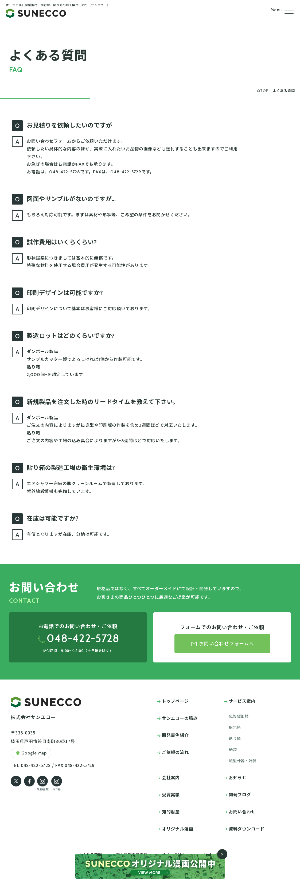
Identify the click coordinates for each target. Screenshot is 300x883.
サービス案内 (242, 701)
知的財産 (171, 811)
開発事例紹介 (175, 735)
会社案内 (171, 777)
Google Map (31, 753)
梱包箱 (235, 727)
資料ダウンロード (246, 828)
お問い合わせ (242, 811)
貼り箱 (235, 738)
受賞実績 (171, 794)
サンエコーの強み (180, 718)
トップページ (175, 701)
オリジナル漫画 (177, 828)
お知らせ (238, 777)
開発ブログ (240, 794)
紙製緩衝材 (239, 716)
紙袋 (233, 749)
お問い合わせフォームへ (222, 644)
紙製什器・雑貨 (243, 760)
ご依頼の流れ (175, 752)
